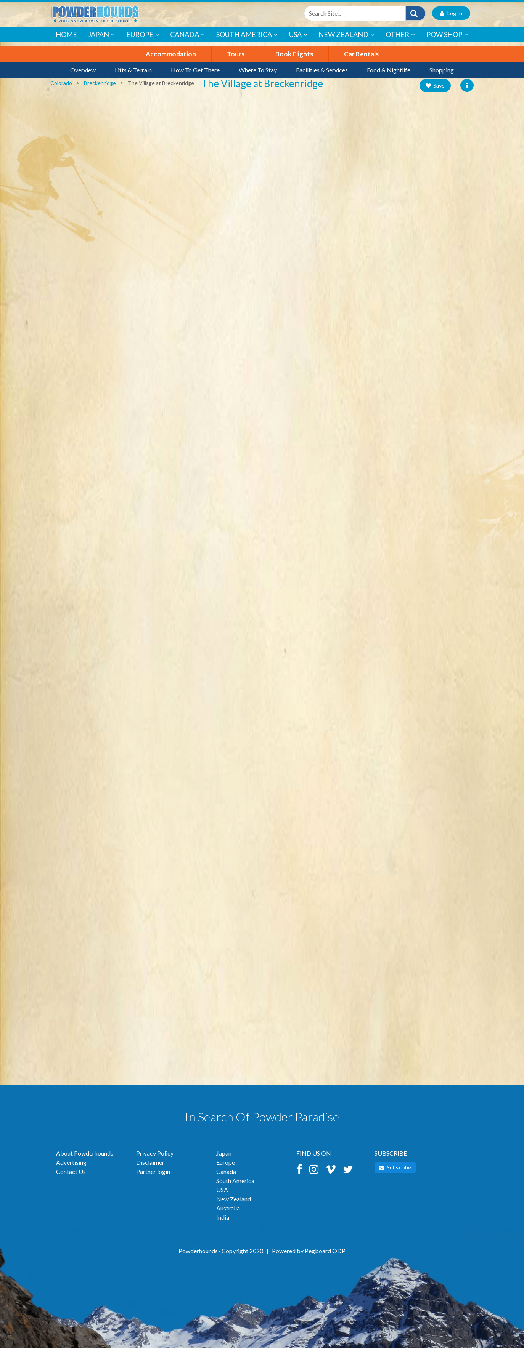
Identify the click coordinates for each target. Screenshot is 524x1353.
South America (247, 39)
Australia (228, 1212)
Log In (451, 17)
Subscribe (395, 1172)
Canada (187, 39)
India (222, 1221)
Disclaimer (150, 1166)
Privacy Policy (155, 1157)
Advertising (71, 1166)
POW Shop (447, 39)
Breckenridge (100, 87)
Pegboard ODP (325, 1255)
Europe (142, 39)
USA (298, 39)
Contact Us (71, 1176)
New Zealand (346, 39)
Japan (101, 39)
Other (400, 39)
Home (66, 39)
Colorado (61, 87)
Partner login (153, 1176)
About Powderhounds (84, 1157)
